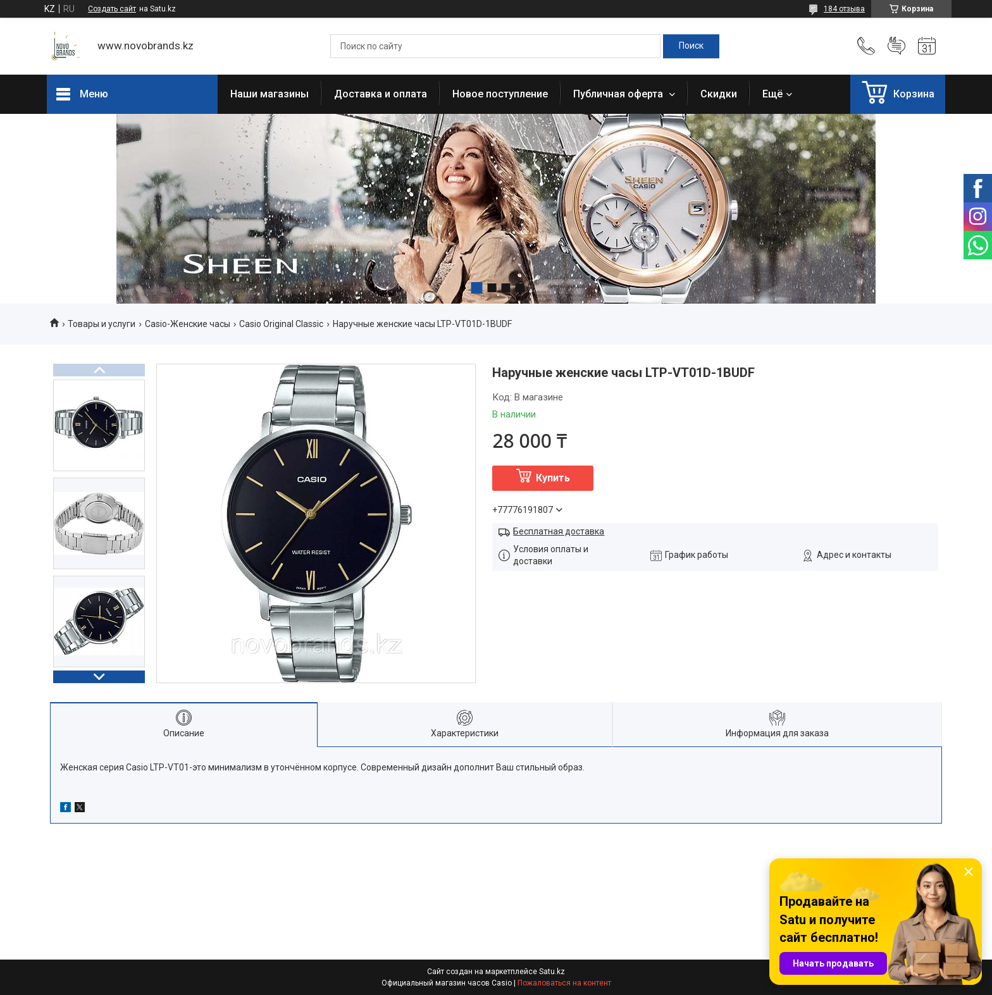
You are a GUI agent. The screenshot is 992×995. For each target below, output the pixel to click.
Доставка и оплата (380, 94)
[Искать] (691, 46)
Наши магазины (269, 94)
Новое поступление (500, 94)
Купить (553, 478)
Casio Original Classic (281, 324)
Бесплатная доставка (558, 531)
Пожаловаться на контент (564, 983)
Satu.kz (552, 971)
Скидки (718, 94)
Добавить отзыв (896, 46)
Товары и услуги (101, 324)
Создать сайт (112, 8)
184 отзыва (844, 8)
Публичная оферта (619, 94)
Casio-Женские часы (187, 324)
